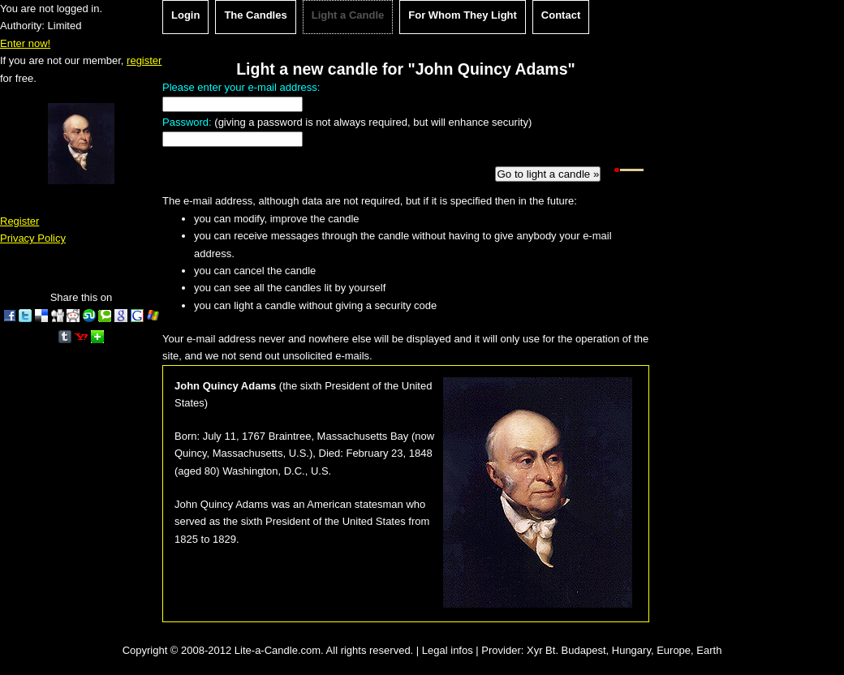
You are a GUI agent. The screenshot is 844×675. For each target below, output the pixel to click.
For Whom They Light (462, 15)
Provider (500, 650)
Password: (187, 122)
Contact (560, 15)
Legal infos (447, 650)
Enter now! (25, 43)
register (144, 60)
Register (19, 221)
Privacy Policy (33, 238)
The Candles (255, 15)
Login (185, 15)
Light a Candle (348, 15)
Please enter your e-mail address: (241, 87)
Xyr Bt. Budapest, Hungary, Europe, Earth (624, 650)
